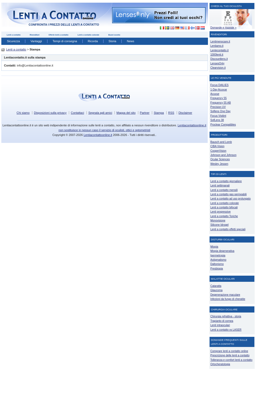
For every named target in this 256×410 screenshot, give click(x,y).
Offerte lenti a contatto (59, 35)
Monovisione (217, 220)
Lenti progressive (220, 211)
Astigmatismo (218, 259)
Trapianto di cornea (221, 320)
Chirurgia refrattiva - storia (225, 316)
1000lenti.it (216, 54)
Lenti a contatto (14, 35)
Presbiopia (216, 268)
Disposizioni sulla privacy (50, 112)
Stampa (159, 112)
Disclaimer (185, 112)
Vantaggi (36, 41)
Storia (112, 41)
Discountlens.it (219, 58)
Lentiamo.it (216, 45)
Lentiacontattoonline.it (98, 134)
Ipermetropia (217, 255)
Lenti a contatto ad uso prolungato (230, 198)
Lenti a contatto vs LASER (226, 329)
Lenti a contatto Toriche (224, 216)
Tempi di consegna (65, 41)
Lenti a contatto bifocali (224, 207)
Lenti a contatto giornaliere (226, 181)
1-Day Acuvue (218, 89)
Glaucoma (216, 290)
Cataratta (215, 285)
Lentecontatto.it (219, 50)
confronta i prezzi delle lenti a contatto (64, 24)
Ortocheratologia (220, 364)
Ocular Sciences (220, 159)
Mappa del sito (126, 112)
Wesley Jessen (219, 163)
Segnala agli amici (100, 112)
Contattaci (77, 112)
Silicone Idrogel (219, 224)
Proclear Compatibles (223, 124)
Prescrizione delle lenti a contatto (230, 355)
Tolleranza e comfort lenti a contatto (231, 359)
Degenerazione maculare (225, 294)
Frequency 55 (218, 98)
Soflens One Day (220, 111)
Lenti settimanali (220, 185)
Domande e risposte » (223, 27)
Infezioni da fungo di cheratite (227, 299)
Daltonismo (217, 264)
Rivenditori (35, 35)
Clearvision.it (218, 67)
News (130, 41)
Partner (144, 112)
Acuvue (214, 93)
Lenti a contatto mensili (224, 190)
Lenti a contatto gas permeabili (228, 194)
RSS (171, 112)
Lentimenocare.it (220, 41)
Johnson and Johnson (223, 155)
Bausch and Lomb (221, 141)
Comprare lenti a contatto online (229, 351)
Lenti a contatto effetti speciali (227, 229)
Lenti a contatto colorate (88, 35)
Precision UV (218, 107)
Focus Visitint (218, 115)
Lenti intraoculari (220, 325)
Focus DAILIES (219, 85)
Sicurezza (13, 41)
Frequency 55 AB (220, 102)
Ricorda (93, 41)
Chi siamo (23, 112)
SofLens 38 (217, 120)
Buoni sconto (114, 35)
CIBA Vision (217, 146)
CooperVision (218, 150)
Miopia (214, 246)
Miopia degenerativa (222, 250)
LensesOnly (217, 63)
